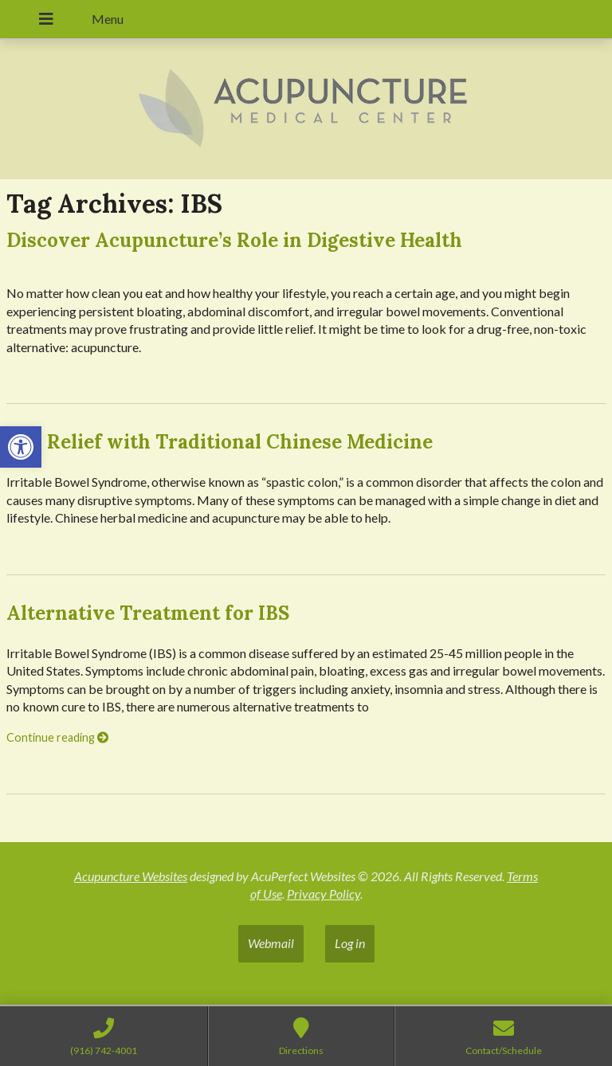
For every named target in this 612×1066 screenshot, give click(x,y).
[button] (20, 447)
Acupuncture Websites (130, 876)
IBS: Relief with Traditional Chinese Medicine (219, 441)
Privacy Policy (323, 893)
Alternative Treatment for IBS (147, 613)
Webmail (271, 942)
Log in (350, 942)
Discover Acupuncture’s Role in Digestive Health (234, 240)
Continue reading (57, 737)
